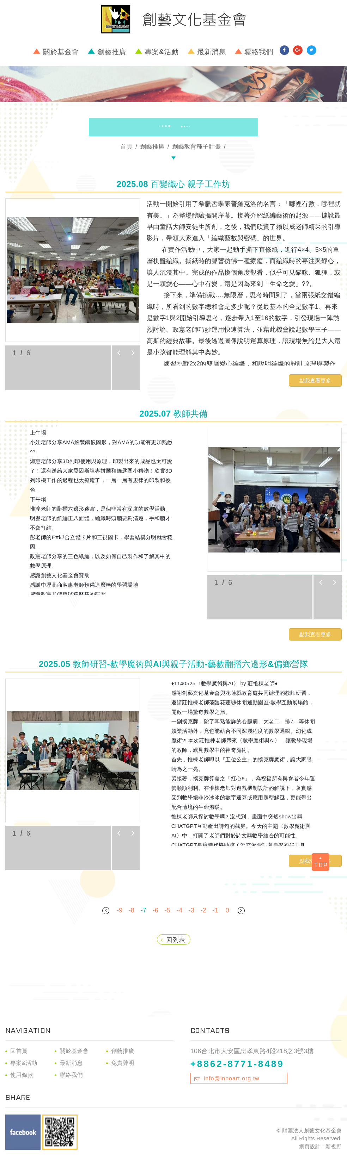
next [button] (133, 352)
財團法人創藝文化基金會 (173, 19)
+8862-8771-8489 (237, 1064)
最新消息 (211, 52)
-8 (132, 910)
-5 (168, 910)
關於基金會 (61, 52)
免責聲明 (122, 1063)
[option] (73, 270)
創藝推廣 (111, 52)
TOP (321, 863)
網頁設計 (310, 1146)
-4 (180, 910)
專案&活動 (161, 52)
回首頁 (19, 1051)
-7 (144, 910)
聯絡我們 (258, 52)
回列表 (173, 940)
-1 (216, 910)
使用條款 (21, 1075)
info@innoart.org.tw (232, 1078)
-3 (192, 910)
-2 (204, 910)
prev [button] (119, 352)
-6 (156, 910)
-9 (120, 910)
